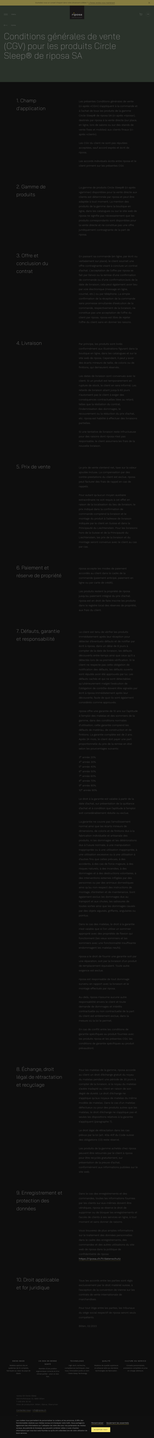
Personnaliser (97, 1423)
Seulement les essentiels (117, 1423)
